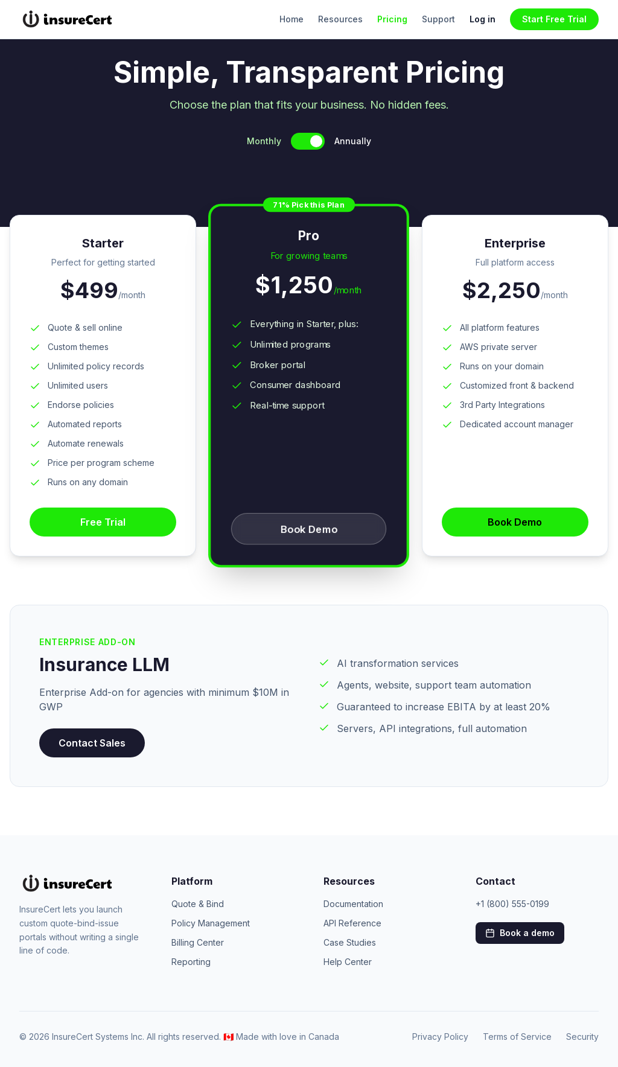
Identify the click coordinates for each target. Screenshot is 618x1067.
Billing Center (197, 942)
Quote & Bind (197, 904)
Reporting (191, 962)
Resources (340, 19)
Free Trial (103, 522)
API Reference (352, 923)
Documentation (353, 904)
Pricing (392, 19)
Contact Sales (92, 743)
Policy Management (210, 923)
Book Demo (309, 529)
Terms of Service (517, 1036)
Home (291, 19)
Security (582, 1036)
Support (438, 19)
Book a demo (520, 933)
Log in (482, 19)
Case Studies (349, 942)
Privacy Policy (440, 1036)
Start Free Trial (554, 19)
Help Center (347, 962)
